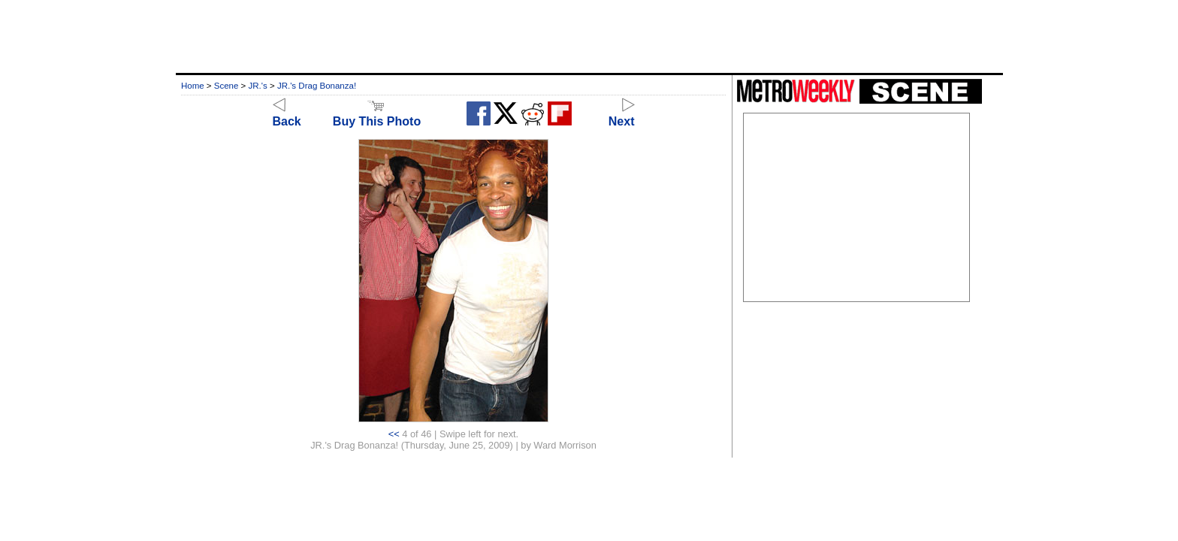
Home (192, 85)
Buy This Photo (377, 114)
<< (394, 434)
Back (287, 114)
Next (622, 114)
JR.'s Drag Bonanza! (316, 85)
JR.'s (258, 85)
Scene (226, 85)
